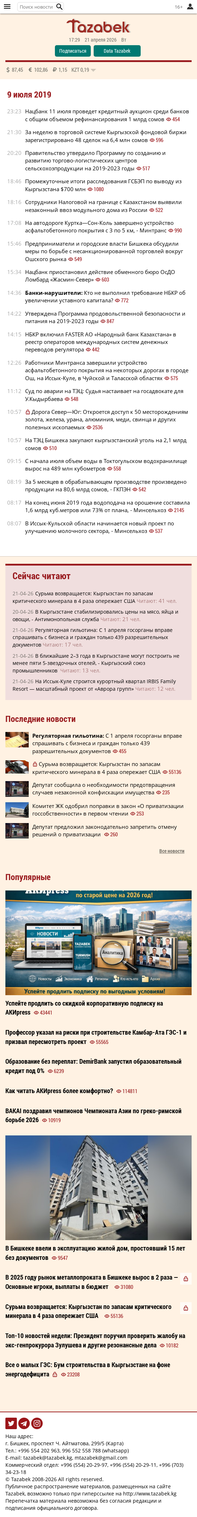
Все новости (171, 850)
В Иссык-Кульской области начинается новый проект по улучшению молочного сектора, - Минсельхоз (99, 527)
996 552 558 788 (81, 1450)
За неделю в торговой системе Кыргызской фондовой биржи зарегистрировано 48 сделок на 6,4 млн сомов (106, 135)
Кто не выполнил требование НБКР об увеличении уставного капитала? (105, 296)
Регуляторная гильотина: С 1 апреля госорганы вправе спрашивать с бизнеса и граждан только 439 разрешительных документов (93, 637)
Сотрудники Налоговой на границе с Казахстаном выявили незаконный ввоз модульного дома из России (103, 205)
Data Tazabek (117, 50)
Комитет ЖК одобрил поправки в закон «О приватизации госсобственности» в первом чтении (108, 809)
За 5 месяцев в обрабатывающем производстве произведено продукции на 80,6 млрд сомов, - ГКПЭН (106, 485)
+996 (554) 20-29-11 (133, 1464)
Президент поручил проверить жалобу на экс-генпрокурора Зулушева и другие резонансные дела (95, 1340)
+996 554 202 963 (39, 1450)
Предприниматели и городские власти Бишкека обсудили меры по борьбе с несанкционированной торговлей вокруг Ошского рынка (104, 251)
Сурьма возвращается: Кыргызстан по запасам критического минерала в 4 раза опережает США (96, 767)
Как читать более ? (59, 1090)
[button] (59, 7)
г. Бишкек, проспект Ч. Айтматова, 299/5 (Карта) (64, 1443)
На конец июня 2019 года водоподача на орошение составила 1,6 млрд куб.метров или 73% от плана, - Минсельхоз (107, 506)
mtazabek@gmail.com (101, 1457)
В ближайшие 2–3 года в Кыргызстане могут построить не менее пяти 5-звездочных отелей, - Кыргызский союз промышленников (96, 663)
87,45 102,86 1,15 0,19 (50, 69)
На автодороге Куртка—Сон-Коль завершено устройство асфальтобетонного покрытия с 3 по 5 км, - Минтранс (99, 226)
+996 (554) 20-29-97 (84, 1464)
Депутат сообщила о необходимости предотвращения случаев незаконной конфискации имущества (103, 788)
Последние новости (40, 718)
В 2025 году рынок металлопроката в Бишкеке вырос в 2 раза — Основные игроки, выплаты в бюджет (91, 1282)
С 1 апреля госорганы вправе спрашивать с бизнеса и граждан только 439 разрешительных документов (107, 743)
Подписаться (72, 50)
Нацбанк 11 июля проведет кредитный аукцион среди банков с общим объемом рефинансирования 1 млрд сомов (107, 115)
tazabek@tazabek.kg (47, 1457)
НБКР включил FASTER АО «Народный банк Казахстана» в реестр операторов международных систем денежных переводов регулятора (100, 342)
